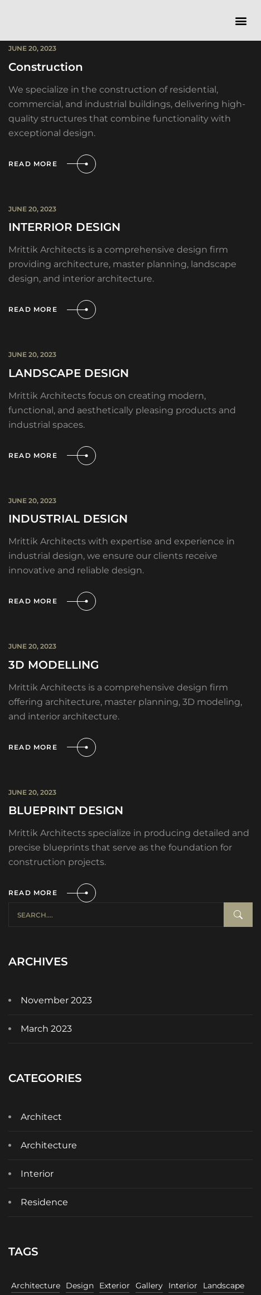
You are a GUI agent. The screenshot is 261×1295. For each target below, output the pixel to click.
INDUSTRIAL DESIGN (68, 518)
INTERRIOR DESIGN (64, 227)
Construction (45, 67)
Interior (37, 1173)
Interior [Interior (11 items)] (182, 1285)
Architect (41, 1117)
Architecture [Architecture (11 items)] (35, 1285)
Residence (44, 1202)
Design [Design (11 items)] (80, 1285)
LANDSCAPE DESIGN (68, 373)
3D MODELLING (53, 664)
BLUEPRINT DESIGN (65, 810)
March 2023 (46, 1028)
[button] (240, 20)
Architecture (49, 1145)
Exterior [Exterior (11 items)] (114, 1285)
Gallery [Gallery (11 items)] (149, 1285)
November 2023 (56, 1000)
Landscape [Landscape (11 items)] (223, 1285)
